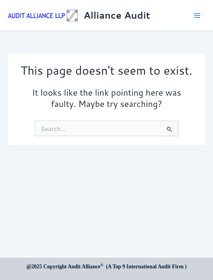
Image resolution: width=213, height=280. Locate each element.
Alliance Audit (117, 15)
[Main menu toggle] (197, 15)
